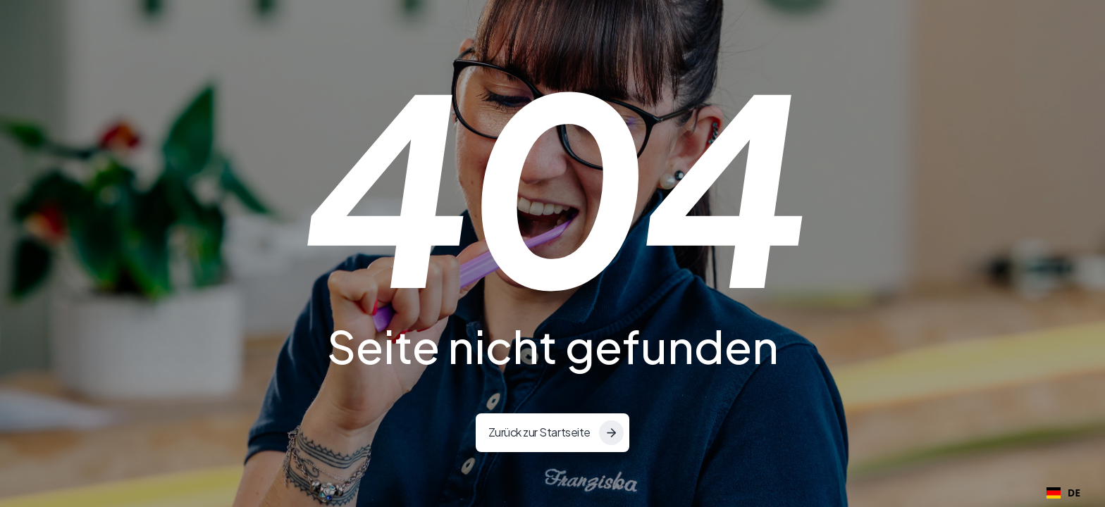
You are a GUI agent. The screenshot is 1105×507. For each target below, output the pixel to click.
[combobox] (1063, 493)
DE (1063, 492)
